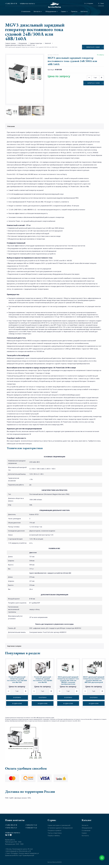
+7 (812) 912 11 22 (31, 825)
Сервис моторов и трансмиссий (59, 825)
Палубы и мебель (54, 836)
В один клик (17, 703)
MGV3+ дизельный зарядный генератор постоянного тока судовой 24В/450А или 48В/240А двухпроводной (93, 679)
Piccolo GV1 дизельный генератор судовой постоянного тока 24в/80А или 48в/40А (42, 679)
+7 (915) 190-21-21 (11, 828)
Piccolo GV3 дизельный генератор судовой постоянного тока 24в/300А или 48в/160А (17, 679)
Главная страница (10, 43)
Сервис (64, 11)
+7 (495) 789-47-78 (11, 3)
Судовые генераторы (36, 43)
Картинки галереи (55, 646)
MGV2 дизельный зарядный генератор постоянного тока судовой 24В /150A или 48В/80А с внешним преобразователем (68, 680)
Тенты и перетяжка (55, 833)
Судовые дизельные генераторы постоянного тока (20, 45)
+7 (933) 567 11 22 (31, 828)
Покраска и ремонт (54, 830)
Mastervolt (48, 43)
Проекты (74, 11)
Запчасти (38, 11)
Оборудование (51, 11)
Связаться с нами (93, 47)
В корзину (17, 697)
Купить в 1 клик (94, 83)
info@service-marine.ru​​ (27, 3)
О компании (25, 11)
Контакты (84, 11)
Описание (55, 126)
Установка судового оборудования (60, 828)
